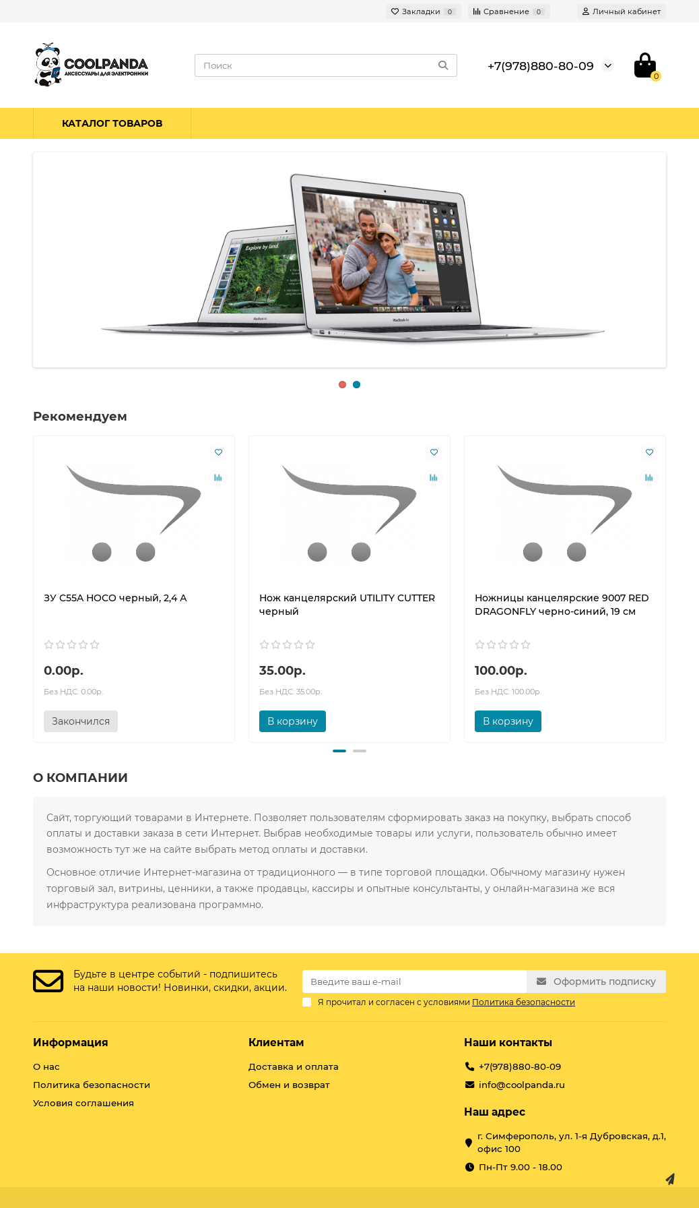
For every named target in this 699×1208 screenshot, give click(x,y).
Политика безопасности (91, 1084)
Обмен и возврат (289, 1084)
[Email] (414, 981)
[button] (339, 751)
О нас (46, 1066)
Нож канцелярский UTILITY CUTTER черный (347, 604)
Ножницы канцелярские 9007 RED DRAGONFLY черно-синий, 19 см (562, 604)
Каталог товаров (112, 123)
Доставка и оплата (293, 1066)
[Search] (326, 65)
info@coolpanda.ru (522, 1084)
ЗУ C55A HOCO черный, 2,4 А (115, 598)
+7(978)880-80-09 (541, 66)
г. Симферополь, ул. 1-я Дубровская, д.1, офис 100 (571, 1142)
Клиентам (276, 1042)
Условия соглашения (83, 1102)
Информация (70, 1042)
